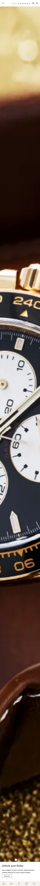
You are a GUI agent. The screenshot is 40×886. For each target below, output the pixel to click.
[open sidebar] (5, 3)
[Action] (34, 883)
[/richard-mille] (20, 434)
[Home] (20, 3)
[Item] (11, 860)
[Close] (39, 883)
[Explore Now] (7, 876)
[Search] (33, 3)
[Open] (5, 3)
